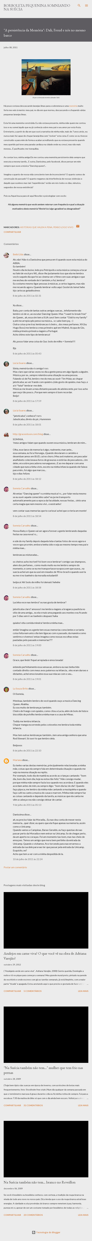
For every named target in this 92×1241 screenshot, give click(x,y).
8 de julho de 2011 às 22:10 (27, 750)
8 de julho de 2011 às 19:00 (27, 645)
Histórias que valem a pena (36, 227)
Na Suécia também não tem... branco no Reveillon (39, 1182)
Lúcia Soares (19, 362)
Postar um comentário (15, 867)
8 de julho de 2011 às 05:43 (27, 353)
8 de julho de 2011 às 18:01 (27, 424)
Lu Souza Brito (20, 688)
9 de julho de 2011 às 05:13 (27, 804)
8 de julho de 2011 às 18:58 (27, 587)
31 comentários (33, 1105)
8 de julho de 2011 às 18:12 (27, 478)
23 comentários (33, 1215)
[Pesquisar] (79, 5)
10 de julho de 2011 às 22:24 (28, 859)
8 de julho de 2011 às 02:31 (27, 295)
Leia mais (83, 991)
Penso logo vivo (63, 227)
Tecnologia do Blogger (46, 1232)
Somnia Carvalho (21, 488)
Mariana (17, 759)
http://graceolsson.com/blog (28, 433)
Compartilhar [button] (12, 232)
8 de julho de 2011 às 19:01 (27, 679)
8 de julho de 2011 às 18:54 (27, 516)
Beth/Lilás (18, 254)
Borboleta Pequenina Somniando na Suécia (37, 7)
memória (73, 106)
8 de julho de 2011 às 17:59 (27, 400)
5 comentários (32, 991)
